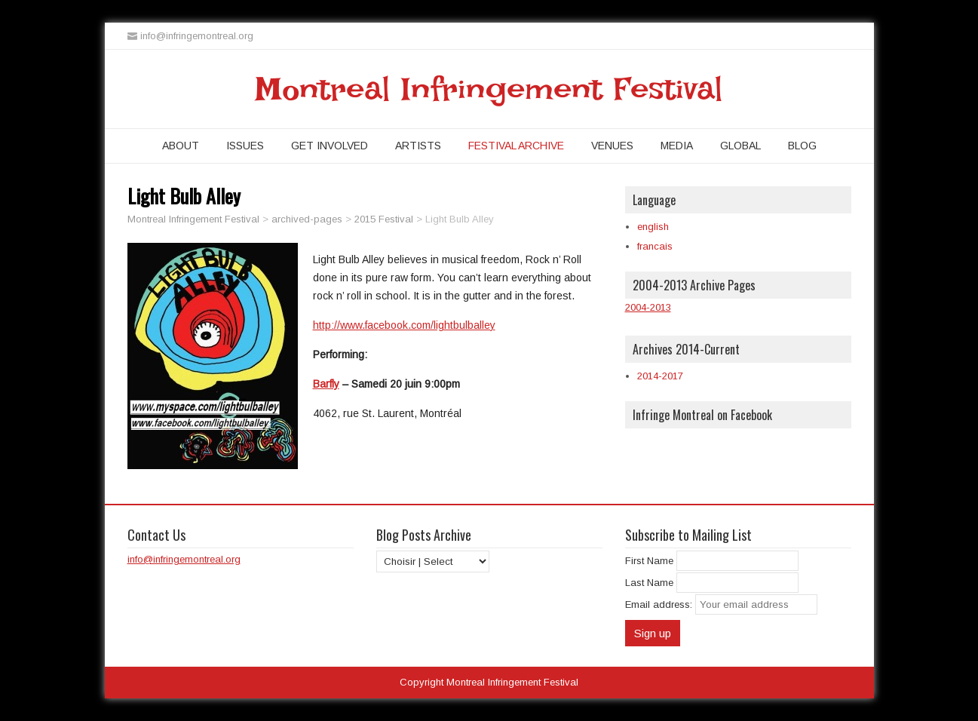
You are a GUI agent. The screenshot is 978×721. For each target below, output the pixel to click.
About (180, 146)
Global (740, 146)
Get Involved (329, 146)
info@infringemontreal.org (184, 559)
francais (655, 246)
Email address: (660, 604)
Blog (802, 146)
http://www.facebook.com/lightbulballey (404, 325)
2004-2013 (648, 307)
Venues (612, 146)
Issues (245, 146)
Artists (418, 146)
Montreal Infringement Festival (489, 89)
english (653, 226)
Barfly (326, 384)
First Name (649, 560)
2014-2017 (660, 376)
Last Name (649, 582)
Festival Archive (516, 146)
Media (677, 146)
